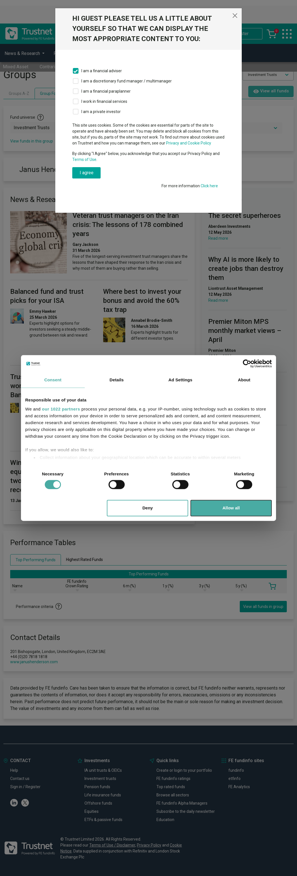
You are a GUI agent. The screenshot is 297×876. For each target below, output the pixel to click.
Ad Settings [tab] (180, 379)
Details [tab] (117, 379)
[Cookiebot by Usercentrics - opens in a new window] (247, 363)
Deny (148, 508)
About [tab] (244, 379)
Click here (209, 186)
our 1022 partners (61, 409)
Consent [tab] (52, 379)
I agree (87, 172)
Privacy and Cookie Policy (188, 143)
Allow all (231, 508)
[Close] (234, 15)
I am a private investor (101, 111)
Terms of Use (84, 159)
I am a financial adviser (101, 71)
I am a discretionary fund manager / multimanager (126, 81)
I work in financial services (104, 101)
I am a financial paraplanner (106, 91)
